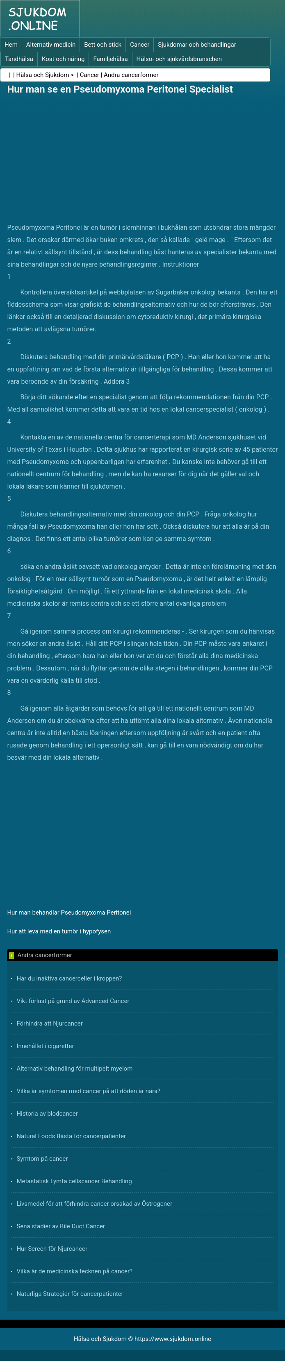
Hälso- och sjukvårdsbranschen (179, 59)
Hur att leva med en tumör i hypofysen (59, 931)
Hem (11, 44)
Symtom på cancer (42, 1158)
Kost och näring (63, 59)
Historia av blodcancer (47, 1113)
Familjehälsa (110, 59)
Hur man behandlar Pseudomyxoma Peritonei (69, 912)
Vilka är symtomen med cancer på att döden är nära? (88, 1091)
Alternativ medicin (50, 44)
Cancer (139, 44)
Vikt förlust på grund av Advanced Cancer (72, 1001)
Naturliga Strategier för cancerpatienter (69, 1294)
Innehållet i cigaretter (45, 1046)
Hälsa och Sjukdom (42, 75)
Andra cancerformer (131, 75)
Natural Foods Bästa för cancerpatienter (71, 1136)
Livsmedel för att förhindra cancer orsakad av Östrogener (94, 1203)
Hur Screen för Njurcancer (51, 1248)
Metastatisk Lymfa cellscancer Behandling (74, 1181)
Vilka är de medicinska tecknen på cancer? (74, 1271)
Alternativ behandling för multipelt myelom (74, 1068)
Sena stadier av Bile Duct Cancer (60, 1226)
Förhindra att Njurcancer (49, 1023)
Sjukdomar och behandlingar (197, 44)
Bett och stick (102, 44)
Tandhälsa (19, 59)
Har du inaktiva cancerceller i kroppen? (69, 978)
